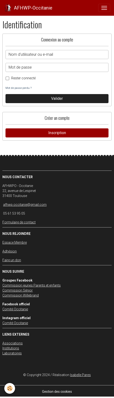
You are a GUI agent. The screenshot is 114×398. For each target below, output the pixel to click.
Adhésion (9, 251)
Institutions (10, 348)
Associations (12, 343)
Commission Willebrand (20, 295)
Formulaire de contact (19, 222)
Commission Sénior (17, 290)
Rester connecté (23, 78)
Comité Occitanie (15, 309)
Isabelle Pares (80, 375)
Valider (57, 98)
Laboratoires (12, 353)
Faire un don (11, 260)
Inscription (57, 133)
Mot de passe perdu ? (18, 88)
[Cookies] (9, 388)
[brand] (28, 8)
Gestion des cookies (57, 391)
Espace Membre (14, 242)
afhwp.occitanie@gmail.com (25, 205)
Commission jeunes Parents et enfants (31, 285)
